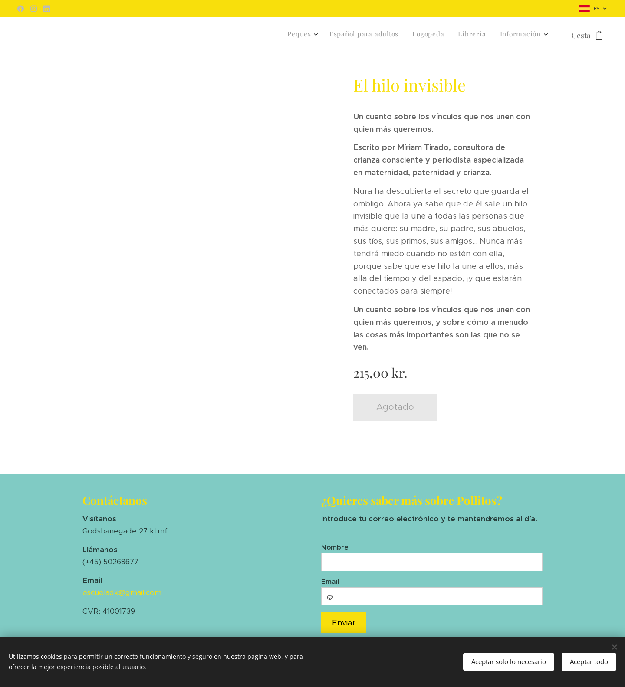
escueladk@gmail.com (121, 592)
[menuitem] (485, 35)
